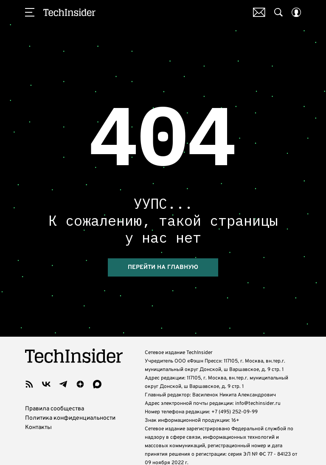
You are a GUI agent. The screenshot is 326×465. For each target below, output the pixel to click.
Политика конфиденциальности (70, 418)
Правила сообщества (54, 408)
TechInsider (69, 12)
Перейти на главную (163, 267)
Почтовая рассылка (259, 12)
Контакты (38, 427)
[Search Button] (278, 12)
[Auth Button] (296, 12)
